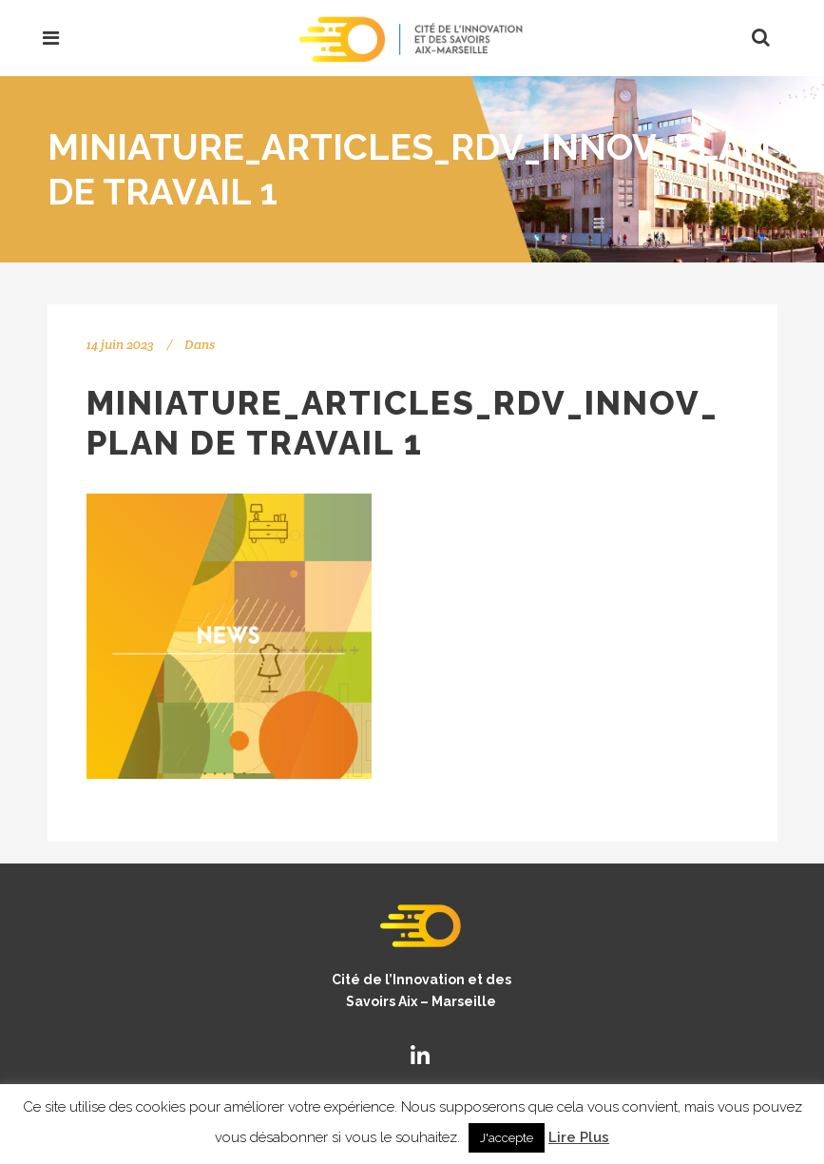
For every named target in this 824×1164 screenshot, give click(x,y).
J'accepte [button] (506, 1138)
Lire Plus (578, 1137)
